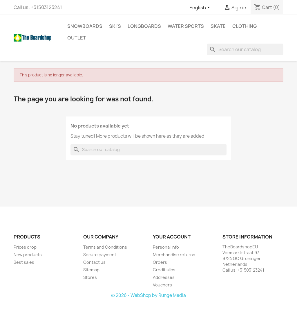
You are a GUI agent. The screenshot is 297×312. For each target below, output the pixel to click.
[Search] (245, 49)
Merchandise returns (174, 254)
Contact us (94, 262)
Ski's (115, 26)
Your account (172, 237)
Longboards (144, 26)
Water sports (186, 26)
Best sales (24, 262)
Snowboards (84, 26)
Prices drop (25, 247)
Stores (90, 277)
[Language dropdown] (200, 7)
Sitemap (91, 269)
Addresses (164, 277)
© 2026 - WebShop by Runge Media (148, 295)
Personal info (166, 247)
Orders (160, 262)
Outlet (76, 38)
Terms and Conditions (105, 247)
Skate (218, 26)
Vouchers (162, 285)
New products (28, 254)
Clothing (244, 26)
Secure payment (99, 254)
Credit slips (164, 269)
